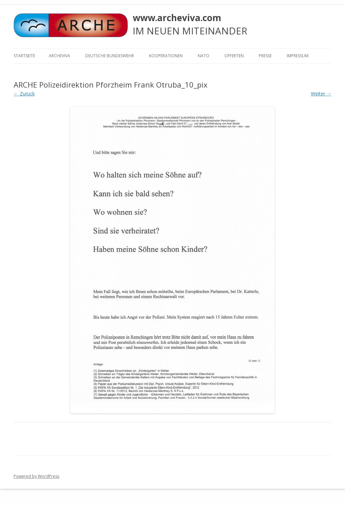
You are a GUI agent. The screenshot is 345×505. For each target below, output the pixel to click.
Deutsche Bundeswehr (109, 56)
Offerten (234, 56)
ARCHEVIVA (59, 56)
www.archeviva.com (177, 17)
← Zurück (24, 93)
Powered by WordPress (36, 476)
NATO (203, 56)
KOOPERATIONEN (166, 56)
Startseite (24, 56)
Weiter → (321, 93)
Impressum (298, 56)
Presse (265, 56)
